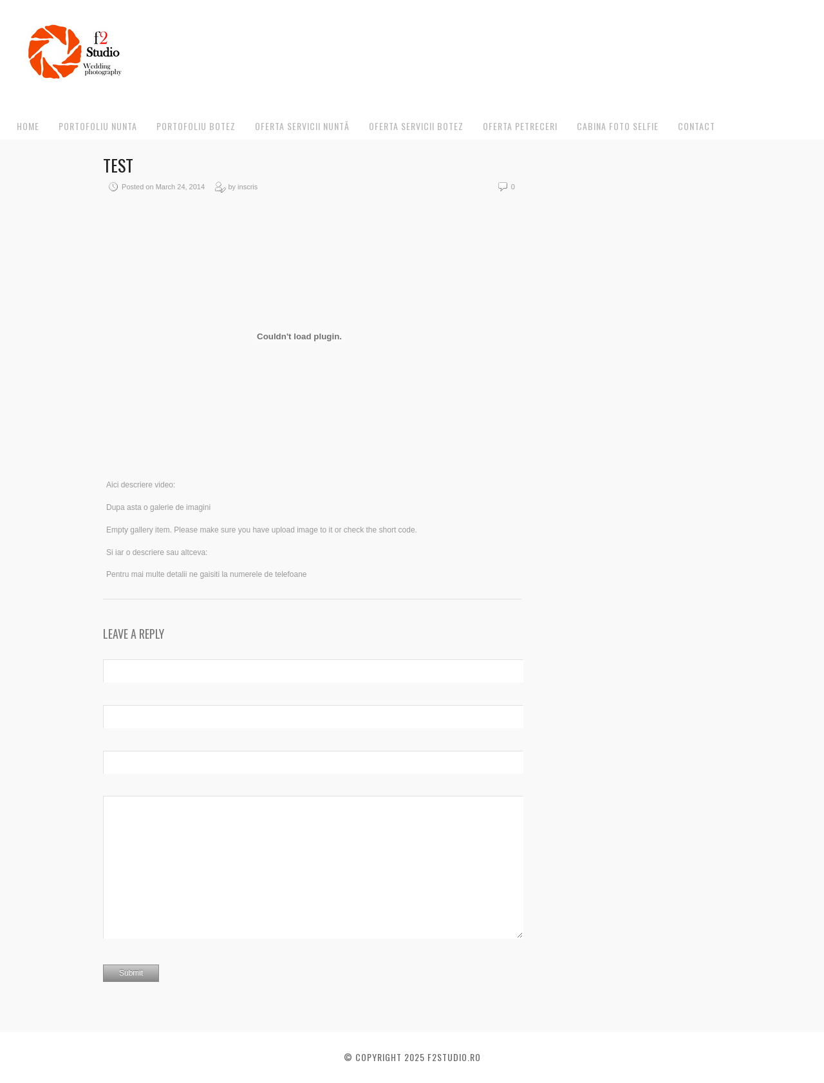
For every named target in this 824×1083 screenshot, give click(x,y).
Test (118, 165)
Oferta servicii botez (416, 126)
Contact (696, 126)
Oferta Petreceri (520, 126)
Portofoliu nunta (98, 126)
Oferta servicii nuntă (302, 126)
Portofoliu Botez (196, 126)
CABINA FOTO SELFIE (618, 126)
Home (28, 126)
